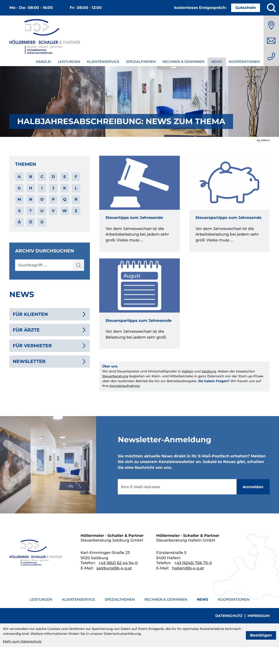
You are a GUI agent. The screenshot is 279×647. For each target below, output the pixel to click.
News (216, 62)
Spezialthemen (141, 62)
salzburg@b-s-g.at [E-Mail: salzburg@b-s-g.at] (114, 568)
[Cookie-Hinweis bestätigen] (261, 635)
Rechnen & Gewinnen (183, 62)
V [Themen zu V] (53, 210)
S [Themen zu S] (19, 210)
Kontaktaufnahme (124, 386)
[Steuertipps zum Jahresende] (139, 204)
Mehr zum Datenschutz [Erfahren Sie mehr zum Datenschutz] (22, 642)
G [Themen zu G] (19, 188)
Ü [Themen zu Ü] (42, 222)
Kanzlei (43, 62)
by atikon (263, 140)
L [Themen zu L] (76, 188)
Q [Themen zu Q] (64, 199)
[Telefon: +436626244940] (271, 56)
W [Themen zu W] (64, 210)
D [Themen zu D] (53, 176)
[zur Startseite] (44, 37)
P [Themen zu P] (53, 199)
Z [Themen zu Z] (76, 210)
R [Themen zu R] (76, 199)
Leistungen (69, 62)
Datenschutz (228, 616)
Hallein (187, 371)
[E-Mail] (177, 486)
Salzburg (209, 371)
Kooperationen (244, 62)
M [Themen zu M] (19, 199)
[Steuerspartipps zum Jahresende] (229, 204)
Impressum (258, 616)
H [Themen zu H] (30, 188)
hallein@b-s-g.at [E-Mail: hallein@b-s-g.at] (188, 568)
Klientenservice (103, 62)
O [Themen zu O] (42, 199)
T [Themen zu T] (30, 210)
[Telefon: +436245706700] (193, 563)
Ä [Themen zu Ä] (19, 222)
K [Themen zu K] (64, 188)
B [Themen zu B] (30, 176)
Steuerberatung (115, 376)
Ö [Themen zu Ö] (30, 222)
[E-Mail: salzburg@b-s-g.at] (271, 40)
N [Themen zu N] (30, 199)
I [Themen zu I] (41, 188)
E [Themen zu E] (64, 176)
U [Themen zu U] (42, 210)
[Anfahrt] (271, 25)
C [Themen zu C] (41, 176)
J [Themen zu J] (53, 188)
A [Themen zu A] (19, 176)
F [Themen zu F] (76, 176)
